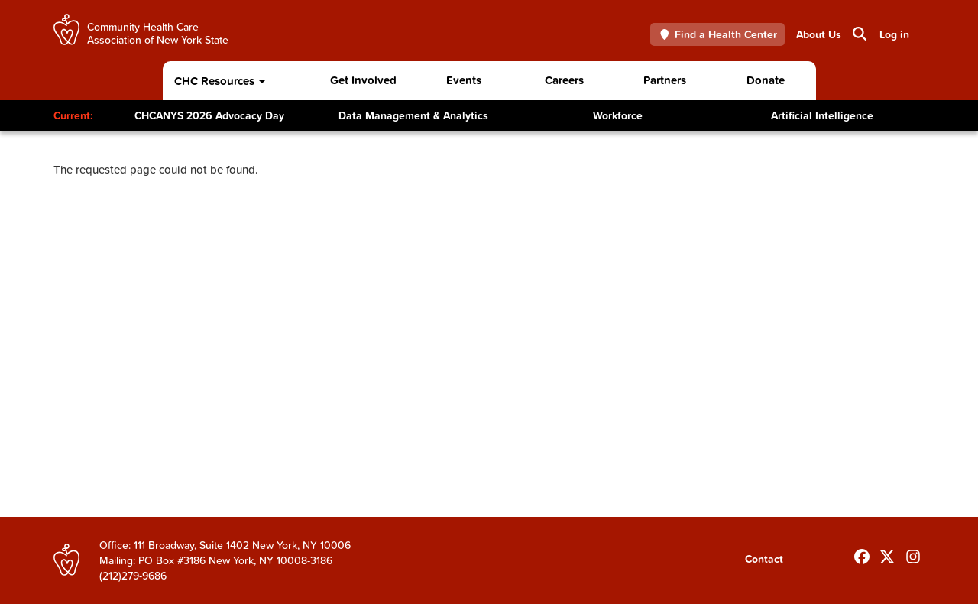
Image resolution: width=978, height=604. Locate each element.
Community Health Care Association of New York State (157, 32)
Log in (894, 34)
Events (463, 80)
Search (858, 34)
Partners (664, 80)
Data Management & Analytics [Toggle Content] (413, 115)
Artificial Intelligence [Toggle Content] (822, 115)
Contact (764, 559)
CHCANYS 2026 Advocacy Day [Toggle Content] (209, 115)
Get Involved (363, 80)
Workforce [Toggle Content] (618, 115)
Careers (564, 80)
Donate (765, 80)
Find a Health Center (718, 34)
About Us (818, 34)
